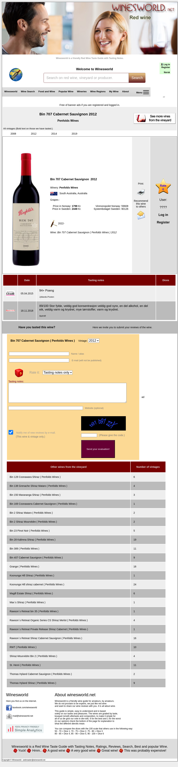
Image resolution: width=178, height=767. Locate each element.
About (126, 91)
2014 (54, 133)
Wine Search (28, 91)
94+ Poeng (46, 290)
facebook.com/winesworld (24, 711)
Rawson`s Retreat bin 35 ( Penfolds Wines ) (34, 615)
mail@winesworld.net (23, 720)
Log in (167, 64)
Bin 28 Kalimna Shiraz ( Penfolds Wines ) (32, 543)
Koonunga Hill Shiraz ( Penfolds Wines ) (32, 579)
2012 (33, 133)
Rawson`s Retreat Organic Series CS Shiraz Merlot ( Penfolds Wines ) (49, 624)
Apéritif (42, 316)
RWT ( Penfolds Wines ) (23, 650)
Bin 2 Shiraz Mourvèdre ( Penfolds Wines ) (33, 525)
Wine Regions (98, 91)
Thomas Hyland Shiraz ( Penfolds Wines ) (33, 686)
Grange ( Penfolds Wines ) (24, 570)
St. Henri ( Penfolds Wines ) (25, 668)
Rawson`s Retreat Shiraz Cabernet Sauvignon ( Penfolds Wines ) (46, 642)
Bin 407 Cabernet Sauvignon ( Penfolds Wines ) (36, 561)
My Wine (114, 91)
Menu (141, 92)
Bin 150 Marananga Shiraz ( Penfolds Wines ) (35, 498)
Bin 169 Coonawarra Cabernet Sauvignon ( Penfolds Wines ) (43, 507)
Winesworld (10, 91)
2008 (13, 133)
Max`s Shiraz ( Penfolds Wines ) (27, 606)
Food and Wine (46, 91)
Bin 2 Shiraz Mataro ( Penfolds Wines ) (31, 516)
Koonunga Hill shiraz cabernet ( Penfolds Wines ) (37, 588)
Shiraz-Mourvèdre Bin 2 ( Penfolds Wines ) (33, 659)
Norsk (167, 72)
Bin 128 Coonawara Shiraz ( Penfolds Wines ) (35, 480)
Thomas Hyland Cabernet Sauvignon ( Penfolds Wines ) (41, 677)
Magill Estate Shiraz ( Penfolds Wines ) (31, 597)
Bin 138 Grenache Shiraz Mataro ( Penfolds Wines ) (38, 489)
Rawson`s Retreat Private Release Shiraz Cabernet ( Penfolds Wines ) (49, 633)
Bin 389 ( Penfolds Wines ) (24, 552)
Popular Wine (66, 91)
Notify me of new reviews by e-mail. (36, 436)
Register (165, 67)
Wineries (82, 91)
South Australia (68, 193)
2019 (74, 133)
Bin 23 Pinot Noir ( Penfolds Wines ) (30, 534)
